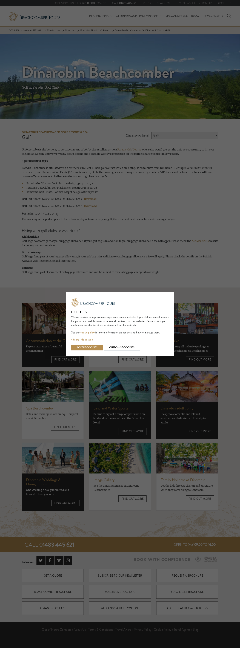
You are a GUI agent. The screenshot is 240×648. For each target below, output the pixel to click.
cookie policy (87, 333)
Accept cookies (87, 347)
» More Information (82, 340)
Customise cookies (121, 347)
